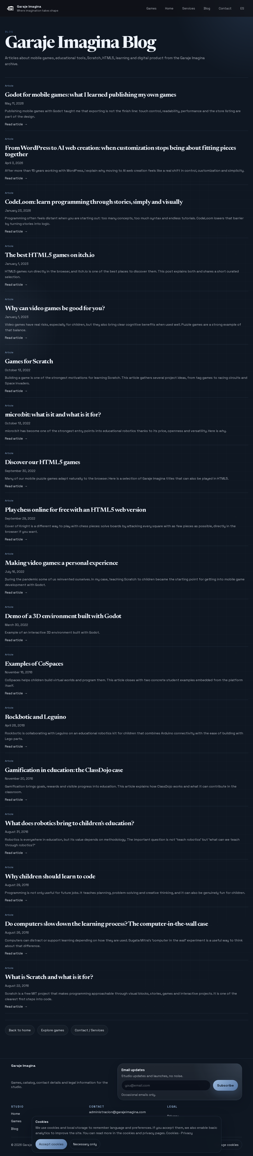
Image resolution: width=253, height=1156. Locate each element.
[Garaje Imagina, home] (32, 8)
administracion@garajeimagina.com (117, 1112)
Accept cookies (51, 1144)
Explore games (52, 1030)
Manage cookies (226, 1145)
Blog (207, 8)
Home (169, 8)
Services (188, 8)
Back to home (20, 1030)
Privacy (187, 1133)
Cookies (172, 1133)
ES (242, 8)
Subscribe (225, 1085)
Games (151, 8)
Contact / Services (89, 1030)
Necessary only (85, 1144)
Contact (225, 8)
